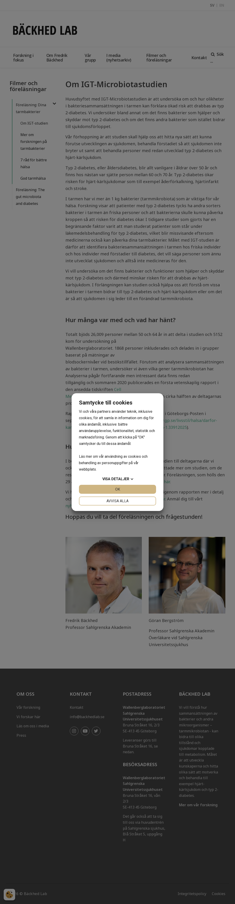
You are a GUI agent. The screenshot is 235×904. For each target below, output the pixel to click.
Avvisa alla (117, 501)
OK (117, 489)
